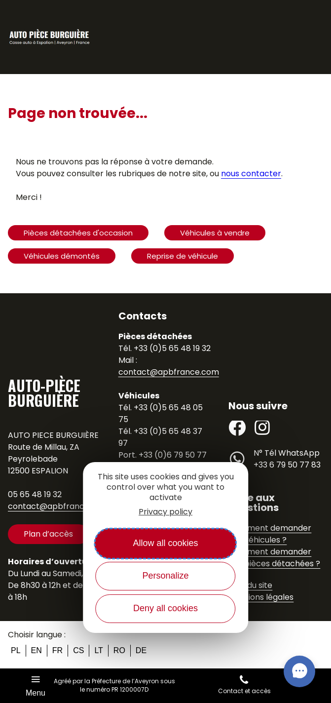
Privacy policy (165, 511)
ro (119, 650)
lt (98, 650)
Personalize (165, 576)
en (36, 650)
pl (16, 650)
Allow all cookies (165, 543)
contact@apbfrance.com (58, 506)
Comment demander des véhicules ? (269, 534)
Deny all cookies (165, 608)
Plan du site (250, 585)
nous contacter (251, 173)
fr (57, 650)
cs (78, 650)
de (141, 650)
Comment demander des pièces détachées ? (274, 557)
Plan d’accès (48, 534)
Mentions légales (261, 597)
